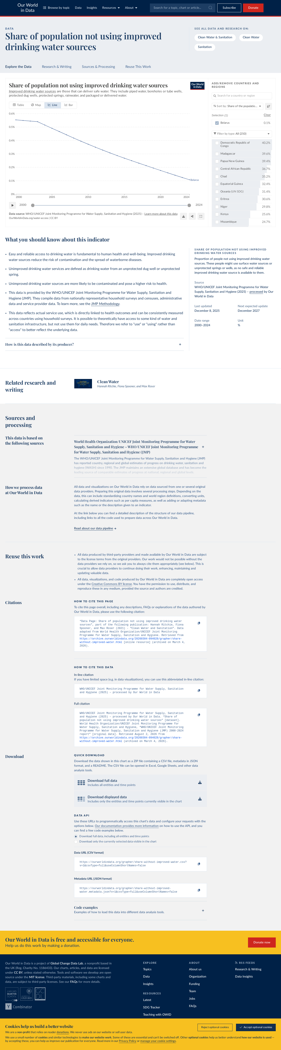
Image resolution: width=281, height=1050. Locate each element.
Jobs (192, 1008)
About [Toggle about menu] (131, 7)
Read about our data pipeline (95, 528)
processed (256, 291)
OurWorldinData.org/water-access (28, 218)
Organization (197, 986)
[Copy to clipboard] (194, 623)
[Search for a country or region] (242, 95)
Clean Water (251, 37)
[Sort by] (238, 106)
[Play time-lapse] (12, 205)
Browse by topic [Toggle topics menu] (56, 7)
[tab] (18, 105)
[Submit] (210, 8)
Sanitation (205, 47)
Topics (147, 979)
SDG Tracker (151, 1017)
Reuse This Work (138, 67)
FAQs (74, 992)
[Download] (183, 216)
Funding (194, 994)
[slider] (32, 205)
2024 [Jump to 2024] (199, 205)
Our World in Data (27, 8)
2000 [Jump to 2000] (22, 205)
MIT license (36, 987)
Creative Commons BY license (112, 584)
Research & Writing (56, 67)
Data (78, 7)
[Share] (192, 216)
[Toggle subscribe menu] (229, 8)
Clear (267, 115)
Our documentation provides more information (127, 834)
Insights (92, 7)
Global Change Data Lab (66, 973)
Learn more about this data (160, 214)
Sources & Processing (98, 67)
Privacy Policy (127, 1041)
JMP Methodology (105, 304)
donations (63, 1032)
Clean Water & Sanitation (215, 37)
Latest (147, 1010)
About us (195, 979)
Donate (253, 7)
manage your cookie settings (158, 1041)
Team (192, 1001)
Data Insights (244, 986)
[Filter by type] (242, 133)
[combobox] (182, 8)
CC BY (54, 218)
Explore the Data (18, 67)
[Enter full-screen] (201, 216)
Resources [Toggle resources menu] (111, 7)
